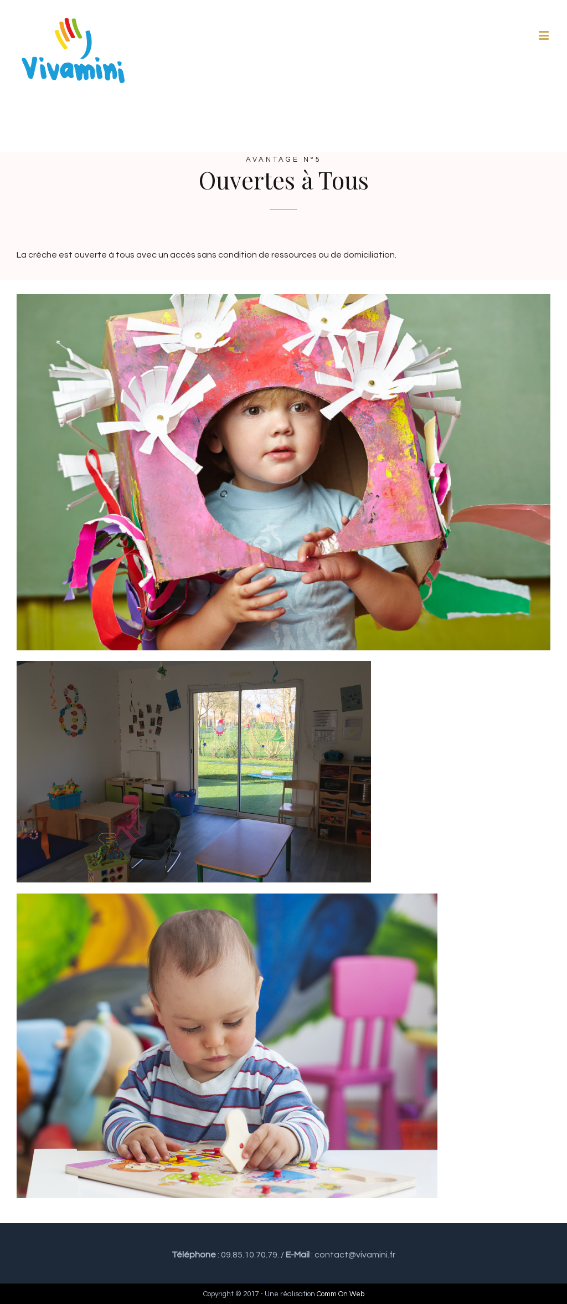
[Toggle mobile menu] (544, 35)
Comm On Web (340, 1294)
